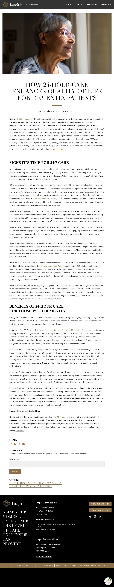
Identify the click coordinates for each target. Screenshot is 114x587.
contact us (20, 430)
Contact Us (106, 5)
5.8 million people (23, 119)
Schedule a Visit (100, 510)
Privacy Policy (48, 565)
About (80, 5)
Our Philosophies (21, 565)
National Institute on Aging (51, 266)
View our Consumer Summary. (46, 529)
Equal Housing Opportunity (66, 565)
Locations (67, 5)
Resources (92, 5)
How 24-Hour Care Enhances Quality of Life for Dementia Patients (35, 484)
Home (9, 565)
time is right (58, 149)
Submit (15, 472)
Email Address (15, 459)
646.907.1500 (41, 514)
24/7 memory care (64, 417)
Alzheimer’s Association (46, 198)
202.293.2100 (41, 551)
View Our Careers (100, 504)
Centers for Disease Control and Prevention (62, 330)
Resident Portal (45, 519)
